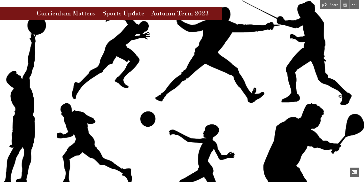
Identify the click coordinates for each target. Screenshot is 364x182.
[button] (330, 4)
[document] (182, 91)
